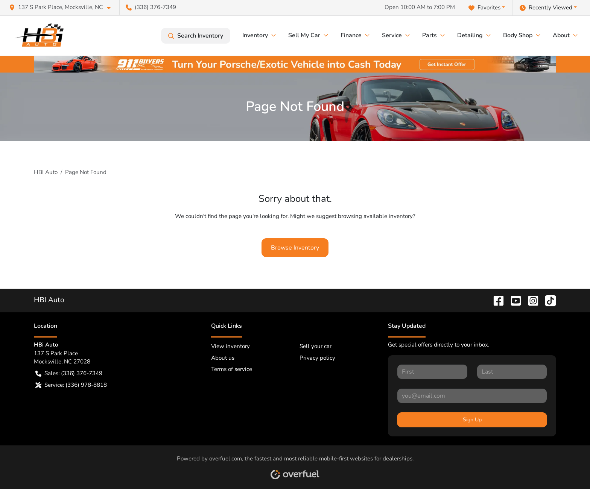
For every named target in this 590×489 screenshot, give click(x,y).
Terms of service (231, 369)
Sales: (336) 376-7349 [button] (68, 373)
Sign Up (472, 419)
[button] (63, 7)
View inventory (230, 346)
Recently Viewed (546, 7)
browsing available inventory (375, 216)
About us (222, 358)
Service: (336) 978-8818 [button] (71, 385)
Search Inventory (195, 35)
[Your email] (472, 395)
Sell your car (315, 346)
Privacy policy (317, 358)
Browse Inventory (295, 248)
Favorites (484, 7)
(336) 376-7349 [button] (151, 7)
